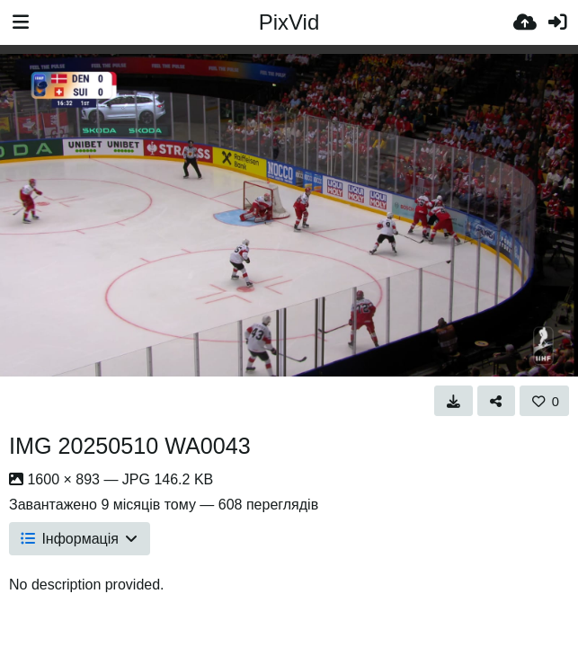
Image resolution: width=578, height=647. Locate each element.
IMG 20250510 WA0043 (130, 445)
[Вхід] (557, 22)
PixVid (289, 22)
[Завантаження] (525, 22)
